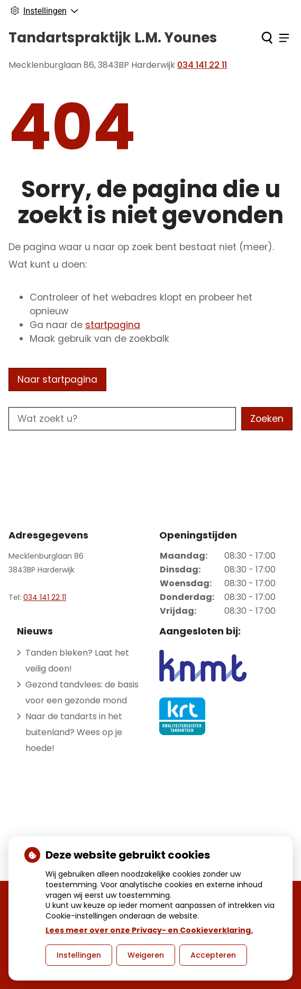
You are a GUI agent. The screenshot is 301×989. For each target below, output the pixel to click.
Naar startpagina (57, 379)
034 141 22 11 (44, 597)
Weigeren (145, 955)
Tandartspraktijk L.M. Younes (112, 37)
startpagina (112, 325)
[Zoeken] (267, 38)
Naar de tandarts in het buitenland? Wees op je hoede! (73, 732)
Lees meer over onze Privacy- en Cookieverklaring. (149, 930)
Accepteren (213, 955)
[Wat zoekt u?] (122, 418)
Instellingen (79, 955)
